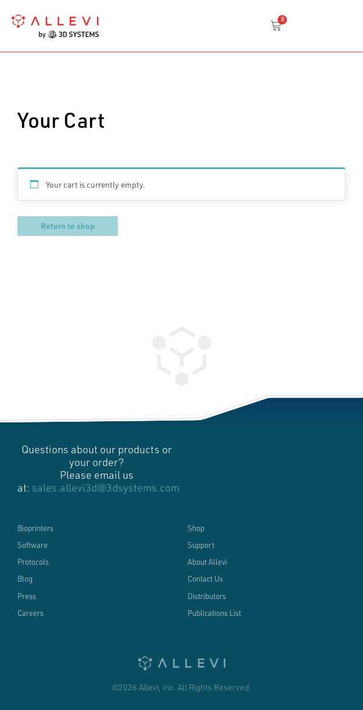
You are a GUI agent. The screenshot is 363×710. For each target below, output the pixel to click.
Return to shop (68, 226)
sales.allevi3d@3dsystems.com (105, 487)
